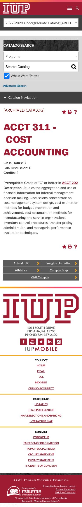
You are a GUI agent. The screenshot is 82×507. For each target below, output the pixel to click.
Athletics (21, 270)
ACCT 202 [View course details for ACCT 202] (70, 182)
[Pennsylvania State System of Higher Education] (24, 490)
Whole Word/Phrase (25, 76)
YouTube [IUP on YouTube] (32, 342)
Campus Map (59, 270)
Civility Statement (41, 454)
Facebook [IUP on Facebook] (23, 342)
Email (41, 371)
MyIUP (41, 365)
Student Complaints (65, 489)
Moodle (41, 382)
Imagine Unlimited (58, 263)
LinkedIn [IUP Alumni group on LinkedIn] (50, 342)
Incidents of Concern (41, 465)
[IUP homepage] (41, 296)
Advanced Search (14, 85)
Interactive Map (41, 421)
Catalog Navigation (22, 97)
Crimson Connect (41, 388)
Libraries (41, 404)
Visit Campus (40, 277)
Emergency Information (41, 443)
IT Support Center (41, 410)
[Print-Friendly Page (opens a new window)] (70, 112)
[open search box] (77, 8)
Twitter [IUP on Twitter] (41, 342)
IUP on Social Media (41, 448)
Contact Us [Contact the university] (41, 437)
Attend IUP (21, 263)
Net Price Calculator (65, 492)
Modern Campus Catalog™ (46, 501)
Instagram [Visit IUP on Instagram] (58, 342)
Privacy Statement (41, 460)
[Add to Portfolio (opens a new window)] (64, 112)
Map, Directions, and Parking (41, 415)
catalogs (22, 498)
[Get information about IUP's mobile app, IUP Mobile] (41, 347)
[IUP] (13, 8)
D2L (41, 376)
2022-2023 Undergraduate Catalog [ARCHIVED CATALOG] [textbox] (41, 23)
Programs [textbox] (12, 56)
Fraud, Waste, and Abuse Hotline (59, 486)
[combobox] (41, 22)
